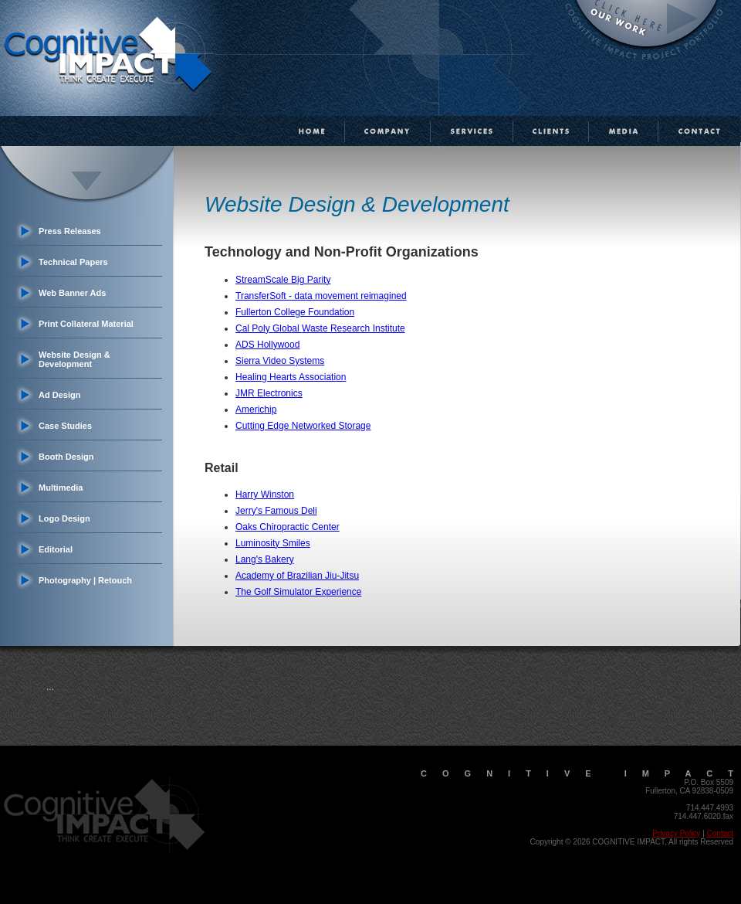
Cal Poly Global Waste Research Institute (320, 328)
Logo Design (64, 518)
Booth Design (66, 456)
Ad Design (59, 394)
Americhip (255, 409)
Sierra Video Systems (279, 360)
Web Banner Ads (72, 292)
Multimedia (61, 487)
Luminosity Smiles (272, 543)
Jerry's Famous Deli (276, 510)
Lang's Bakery (264, 559)
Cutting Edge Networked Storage (302, 425)
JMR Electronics (269, 393)
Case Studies (65, 425)
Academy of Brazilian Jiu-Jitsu (297, 575)
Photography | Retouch (85, 580)
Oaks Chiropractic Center (287, 527)
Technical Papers (73, 262)
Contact (720, 833)
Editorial (56, 549)
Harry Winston (264, 494)
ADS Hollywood (267, 344)
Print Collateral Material (86, 323)
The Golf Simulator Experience (298, 591)
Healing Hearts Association (290, 377)
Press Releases (70, 231)
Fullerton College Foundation (294, 312)
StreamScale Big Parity (282, 279)
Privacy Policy (676, 833)
